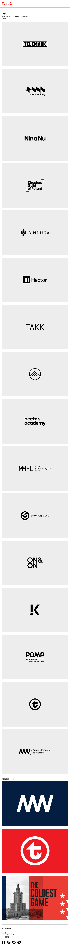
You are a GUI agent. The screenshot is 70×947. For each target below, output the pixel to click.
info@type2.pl (7, 933)
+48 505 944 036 (8, 937)
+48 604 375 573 (8, 935)
